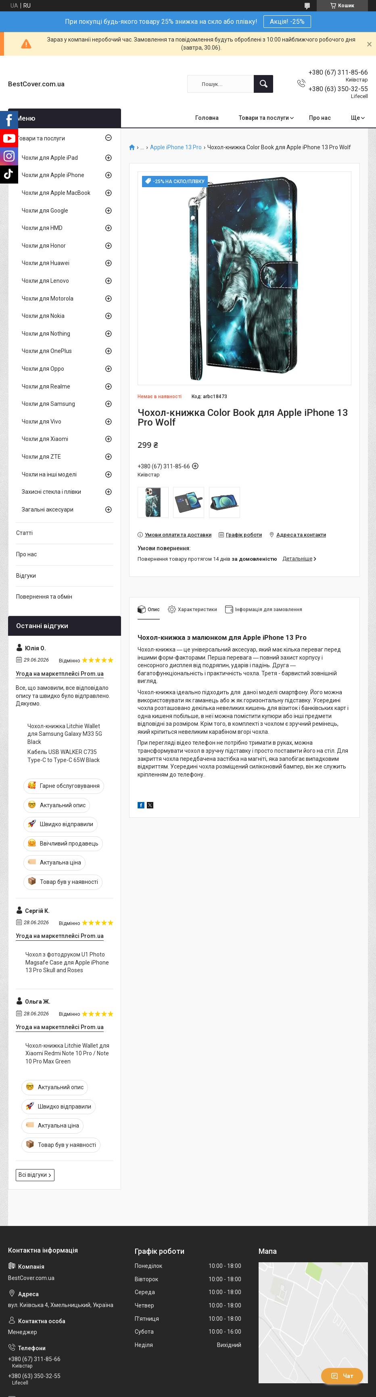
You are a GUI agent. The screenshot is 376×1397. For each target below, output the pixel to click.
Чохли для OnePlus (47, 351)
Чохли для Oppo (43, 368)
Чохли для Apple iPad (50, 158)
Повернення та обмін (44, 596)
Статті (24, 533)
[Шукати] (263, 84)
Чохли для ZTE (41, 456)
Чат (342, 1376)
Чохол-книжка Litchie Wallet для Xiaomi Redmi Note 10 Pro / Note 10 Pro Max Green (67, 1053)
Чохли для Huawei (45, 263)
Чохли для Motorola (47, 298)
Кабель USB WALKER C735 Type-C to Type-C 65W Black (63, 756)
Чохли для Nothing (46, 333)
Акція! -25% (287, 21)
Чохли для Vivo (41, 421)
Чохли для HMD (42, 228)
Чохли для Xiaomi (45, 439)
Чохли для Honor (44, 245)
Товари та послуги (264, 118)
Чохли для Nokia (43, 316)
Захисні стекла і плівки (51, 492)
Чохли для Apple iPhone (53, 175)
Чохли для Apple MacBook (56, 193)
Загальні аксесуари (47, 509)
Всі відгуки (33, 1174)
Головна (207, 118)
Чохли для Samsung (48, 404)
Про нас (320, 118)
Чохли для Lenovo (45, 281)
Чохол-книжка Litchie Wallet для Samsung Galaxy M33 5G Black (64, 734)
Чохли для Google (45, 210)
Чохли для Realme (46, 386)
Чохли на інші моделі (49, 474)
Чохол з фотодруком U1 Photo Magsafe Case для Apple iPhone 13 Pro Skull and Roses (67, 962)
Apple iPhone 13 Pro (176, 147)
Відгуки (26, 575)
